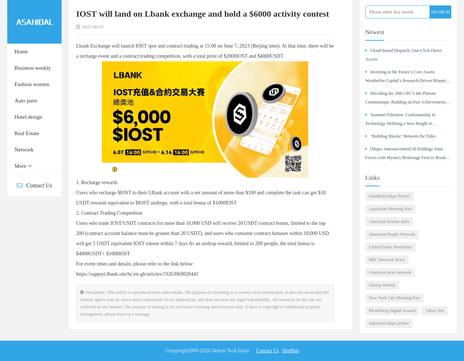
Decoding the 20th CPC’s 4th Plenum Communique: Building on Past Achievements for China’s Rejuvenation (405, 100)
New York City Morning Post (394, 297)
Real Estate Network (26, 141)
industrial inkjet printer (389, 323)
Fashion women (31, 84)
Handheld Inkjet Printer (389, 196)
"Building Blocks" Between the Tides (400, 136)
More (23, 166)
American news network (390, 272)
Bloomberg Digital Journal (392, 310)
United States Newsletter (390, 247)
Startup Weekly (382, 285)
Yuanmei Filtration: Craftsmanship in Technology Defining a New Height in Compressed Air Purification (400, 121)
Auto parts (25, 101)
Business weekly (32, 68)
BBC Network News (387, 259)
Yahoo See (434, 310)
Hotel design (28, 117)
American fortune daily (389, 221)
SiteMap (290, 350)
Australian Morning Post (390, 208)
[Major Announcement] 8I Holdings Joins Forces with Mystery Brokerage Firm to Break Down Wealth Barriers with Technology (405, 155)
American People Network (392, 234)
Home (21, 51)
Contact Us (34, 185)
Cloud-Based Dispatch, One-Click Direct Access (403, 55)
